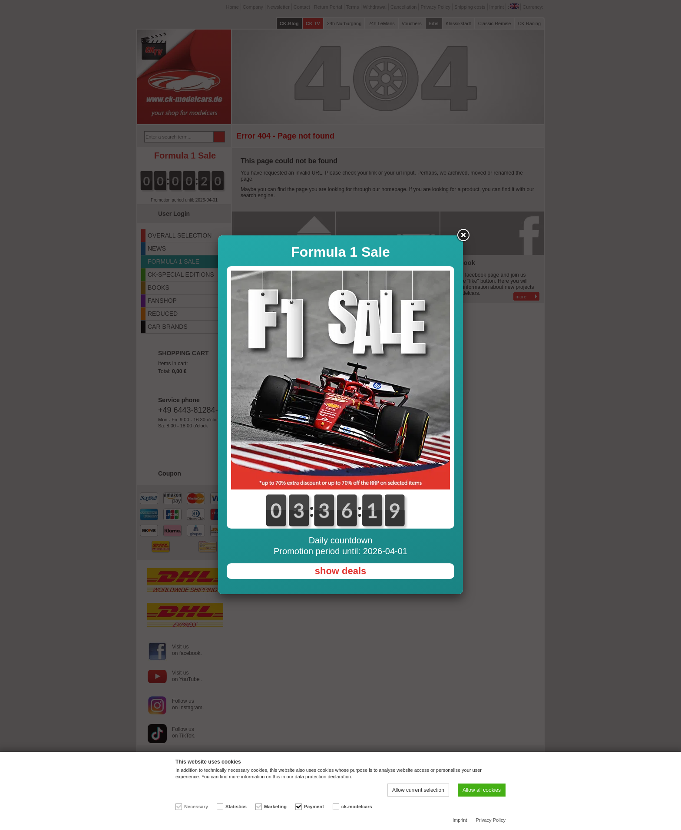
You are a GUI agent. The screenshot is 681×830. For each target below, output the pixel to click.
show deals (341, 570)
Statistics (236, 806)
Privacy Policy (491, 820)
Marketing (275, 806)
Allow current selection (418, 790)
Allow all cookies (482, 790)
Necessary (196, 806)
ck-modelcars (356, 806)
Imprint (460, 820)
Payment (314, 806)
